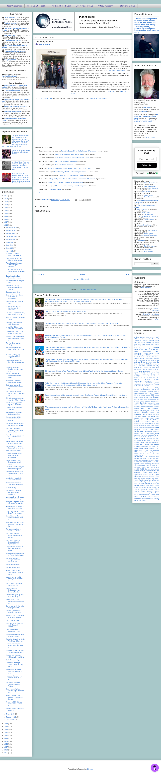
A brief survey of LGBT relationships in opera (70, 172)
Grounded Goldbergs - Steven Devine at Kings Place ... (14, 664)
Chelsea (136, 374)
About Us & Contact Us (36, 6)
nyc (154, 438)
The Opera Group (146, 482)
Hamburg (137, 412)
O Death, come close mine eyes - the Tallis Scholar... (15, 399)
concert (157, 379)
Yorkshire (144, 500)
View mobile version (82, 279)
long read (145, 423)
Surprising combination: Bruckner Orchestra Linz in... (15, 362)
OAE (139, 440)
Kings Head (142, 416)
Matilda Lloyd (148, 251)
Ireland (145, 414)
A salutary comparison (13, 451)
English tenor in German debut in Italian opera (14, 259)
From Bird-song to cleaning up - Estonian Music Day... (15, 436)
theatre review (139, 485)
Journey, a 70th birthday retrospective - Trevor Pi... (14, 704)
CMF (144, 377)
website (136, 493)
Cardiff (150, 369)
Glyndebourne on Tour (141, 406)
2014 (6, 726)
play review (155, 452)
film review (153, 399)
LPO (150, 423)
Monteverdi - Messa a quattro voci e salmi (13, 254)
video (157, 489)
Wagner (136, 491)
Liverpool (147, 421)
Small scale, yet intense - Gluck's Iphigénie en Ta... (15, 447)
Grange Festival (153, 407)
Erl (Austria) (142, 395)
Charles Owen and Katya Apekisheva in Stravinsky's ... (14, 296)
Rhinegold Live (143, 460)
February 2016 (11, 717)
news (42, 44)
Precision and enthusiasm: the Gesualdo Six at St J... (14, 473)
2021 (6, 210)
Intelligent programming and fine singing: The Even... (15, 502)
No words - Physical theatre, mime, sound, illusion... (15, 314)
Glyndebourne (154, 405)
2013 (6, 729)
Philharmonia (138, 452)
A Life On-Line (139, 337)
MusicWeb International (151, 314)
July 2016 (9, 242)
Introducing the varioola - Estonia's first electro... (14, 479)
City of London (149, 376)
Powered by (147, 173)
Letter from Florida (145, 420)
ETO (152, 395)
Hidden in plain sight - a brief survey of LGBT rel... (13, 677)
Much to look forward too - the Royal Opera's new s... (14, 579)
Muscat (149, 427)
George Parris (148, 214)
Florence (147, 401)
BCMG (136, 351)
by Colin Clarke (151, 362)
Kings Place (151, 416)
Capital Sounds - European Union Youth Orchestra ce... (15, 517)
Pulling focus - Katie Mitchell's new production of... (15, 601)
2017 (6, 222)
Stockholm (137, 476)
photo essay (147, 452)
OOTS (153, 440)
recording (156, 458)
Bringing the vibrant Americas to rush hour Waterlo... (14, 375)
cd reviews (155, 372)
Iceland (152, 412)
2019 (6, 216)
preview (47, 44)
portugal (142, 453)
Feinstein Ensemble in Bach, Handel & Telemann (78, 151)
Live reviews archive (84, 6)
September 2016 (12, 236)
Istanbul (150, 414)
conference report (139, 384)
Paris (146, 450)
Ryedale (136, 464)
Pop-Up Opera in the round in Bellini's (72, 179)
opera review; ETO (146, 446)
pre (153, 453)
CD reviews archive (106, 6)
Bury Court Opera (139, 360)
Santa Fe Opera (151, 465)
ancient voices (154, 340)
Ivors (157, 414)
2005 (6, 753)
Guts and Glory (11, 488)
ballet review (146, 344)
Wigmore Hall (140, 497)
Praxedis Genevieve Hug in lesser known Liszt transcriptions (69, 168)
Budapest (156, 358)
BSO (151, 358)
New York (143, 433)
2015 (6, 724)
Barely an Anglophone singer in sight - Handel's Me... (15, 690)
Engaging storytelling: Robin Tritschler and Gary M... (15, 640)
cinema (143, 376)
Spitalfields (138, 475)
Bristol (148, 355)
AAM (157, 337)
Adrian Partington (150, 183)
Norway (149, 438)
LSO (153, 423)
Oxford (136, 448)
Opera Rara (149, 444)
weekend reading (145, 493)
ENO (136, 395)
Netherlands (148, 431)
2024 (6, 201)
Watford (157, 491)
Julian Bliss (148, 249)
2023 (6, 204)
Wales (143, 491)
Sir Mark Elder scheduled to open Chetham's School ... (15, 338)
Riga (149, 460)
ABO (135, 339)
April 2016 (9, 251)
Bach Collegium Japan (13, 660)
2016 (6, 225)
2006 (6, 750)
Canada (144, 369)
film (149, 399)
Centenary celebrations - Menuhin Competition (14, 611)
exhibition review (143, 397)
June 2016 (10, 245)
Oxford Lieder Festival (146, 448)
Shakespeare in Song (13, 292)
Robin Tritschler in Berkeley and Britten (69, 154)
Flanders (141, 401)
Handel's (56, 189)
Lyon (157, 423)
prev (158, 453)
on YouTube (109, 91)
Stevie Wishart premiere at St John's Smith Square (14, 442)
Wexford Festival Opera (151, 494)
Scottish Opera (145, 467)
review (136, 460)
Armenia (143, 342)
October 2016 (11, 233)
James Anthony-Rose (144, 225)
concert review (143, 381)
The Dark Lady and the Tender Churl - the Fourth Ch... (15, 393)
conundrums (149, 384)
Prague (149, 453)
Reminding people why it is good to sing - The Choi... (15, 507)
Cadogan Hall (154, 367)
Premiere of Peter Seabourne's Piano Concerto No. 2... (13, 590)
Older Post (125, 274)
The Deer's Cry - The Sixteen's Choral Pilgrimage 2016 (13, 542)
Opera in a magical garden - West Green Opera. (15, 595)
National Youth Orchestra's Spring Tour (15, 709)
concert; (157, 382)
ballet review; (155, 344)
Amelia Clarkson (149, 220)
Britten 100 (150, 357)
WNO (152, 499)
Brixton (142, 358)
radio (150, 456)
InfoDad (156, 319)
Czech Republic (154, 386)
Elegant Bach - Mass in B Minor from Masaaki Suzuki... (14, 548)
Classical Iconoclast (155, 310)
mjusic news (150, 425)
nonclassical (150, 435)
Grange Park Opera (142, 408)
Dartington (142, 388)
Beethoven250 (147, 351)
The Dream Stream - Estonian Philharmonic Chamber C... (14, 430)
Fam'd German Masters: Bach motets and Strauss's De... (14, 455)
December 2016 (11, 227)
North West (147, 437)
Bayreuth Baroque (145, 348)
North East (138, 437)
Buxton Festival (151, 360)
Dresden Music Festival (148, 390)
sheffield (136, 469)
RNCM (157, 460)
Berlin (157, 351)
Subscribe (146, 165)
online (148, 440)
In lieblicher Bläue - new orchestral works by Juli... (15, 328)
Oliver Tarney (148, 197)
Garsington (143, 403)
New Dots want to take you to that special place (15, 468)
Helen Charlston (152, 188)
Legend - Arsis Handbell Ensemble (14, 408)
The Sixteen (142, 484)
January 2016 (11, 720)
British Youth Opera (140, 357)
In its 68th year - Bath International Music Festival (13, 356)
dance (136, 388)
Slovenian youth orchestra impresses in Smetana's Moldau (66, 311)
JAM (135, 416)
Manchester (143, 425)
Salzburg (137, 465)
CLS (140, 377)
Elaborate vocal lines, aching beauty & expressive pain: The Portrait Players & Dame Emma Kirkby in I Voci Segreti (86, 395)
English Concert (153, 393)
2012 (6, 732)
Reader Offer (138, 458)
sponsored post (147, 474)
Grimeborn (155, 408)
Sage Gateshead (153, 464)
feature (151, 397)
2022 (6, 207)
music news (148, 429)
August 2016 (10, 239)
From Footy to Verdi (12, 620)
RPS (149, 462)
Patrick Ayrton (148, 234)
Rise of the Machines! (13, 565)
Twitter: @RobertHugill (61, 6)
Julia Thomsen (148, 195)
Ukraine (154, 487)
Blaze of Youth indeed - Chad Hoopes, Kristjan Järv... (14, 572)
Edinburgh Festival (153, 391)
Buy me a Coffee (149, 137)
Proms (146, 456)
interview (138, 414)
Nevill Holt (156, 431)
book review (154, 353)
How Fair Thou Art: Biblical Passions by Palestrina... (15, 651)
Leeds (147, 418)
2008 (6, 744)
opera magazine (153, 442)
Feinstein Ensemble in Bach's (72, 158)
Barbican (143, 346)
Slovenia (147, 469)
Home (41, 193)
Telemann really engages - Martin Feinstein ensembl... (14, 625)
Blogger (90, 769)
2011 (6, 735)
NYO (157, 438)
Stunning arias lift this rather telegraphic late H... (15, 607)
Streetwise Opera (154, 476)
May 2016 (9, 248)
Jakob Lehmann (149, 246)
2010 (6, 738)
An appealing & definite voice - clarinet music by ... (15, 349)
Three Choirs (150, 485)
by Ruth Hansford (145, 366)
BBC (142, 349)
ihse (158, 412)
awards (157, 342)
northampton (155, 437)
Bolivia (146, 353)
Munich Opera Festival (140, 427)
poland (136, 453)
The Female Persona (13, 567)
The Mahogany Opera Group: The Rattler (13, 530)
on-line (144, 440)
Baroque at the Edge (153, 346)
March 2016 (10, 714)
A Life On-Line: (150, 337)
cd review (144, 371)
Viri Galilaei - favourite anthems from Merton (14, 381)
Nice (142, 435)
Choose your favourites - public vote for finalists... (15, 656)
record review (148, 458)
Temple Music (143, 480)
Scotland (137, 467)
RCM (157, 456)
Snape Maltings (139, 471)
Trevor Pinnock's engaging (71, 175)
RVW (157, 462)
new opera (137, 433)
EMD (142, 393)
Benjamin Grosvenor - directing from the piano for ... (14, 369)
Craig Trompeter (142, 209)
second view (155, 467)
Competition (147, 379)
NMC (145, 435)
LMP (152, 421)
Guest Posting (144, 410)
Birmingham (138, 353)
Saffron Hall (144, 464)
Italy (154, 414)
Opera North (138, 444)
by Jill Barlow (148, 364)
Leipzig (136, 420)
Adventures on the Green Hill (148, 339)
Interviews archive (127, 6)
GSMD (136, 410)
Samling (142, 465)
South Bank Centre (151, 473)
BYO (141, 367)
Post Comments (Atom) (87, 289)
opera (157, 440)
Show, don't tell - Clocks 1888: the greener (14, 323)
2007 (6, 747)
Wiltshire (156, 496)
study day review (139, 478)
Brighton (142, 355)
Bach (64, 165)
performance (155, 450)
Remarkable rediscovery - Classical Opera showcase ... (14, 265)
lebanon (136, 418)
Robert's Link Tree (14, 6)
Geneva (150, 403)
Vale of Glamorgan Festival (143, 489)
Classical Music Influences (143, 122)
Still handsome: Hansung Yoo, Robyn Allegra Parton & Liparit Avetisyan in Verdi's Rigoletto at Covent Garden (84, 371)
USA (157, 487)
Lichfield (136, 421)
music (153, 427)
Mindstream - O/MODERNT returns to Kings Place (15, 332)
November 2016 (11, 230)
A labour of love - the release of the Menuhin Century (14, 697)
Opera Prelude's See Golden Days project (13, 277)
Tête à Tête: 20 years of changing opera (14, 584)
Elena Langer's (71, 186)
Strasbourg (145, 476)
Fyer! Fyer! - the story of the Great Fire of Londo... (15, 512)
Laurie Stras (140, 241)
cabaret (146, 367)
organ (153, 446)
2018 (6, 219)
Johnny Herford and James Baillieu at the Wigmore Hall (15, 524)
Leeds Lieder (154, 418)
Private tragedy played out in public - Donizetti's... (14, 404)
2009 (6, 741)
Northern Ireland (140, 438)
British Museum (154, 355)
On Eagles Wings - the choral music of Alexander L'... (13, 308)
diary (157, 388)
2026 (6, 196)
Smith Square (155, 469)
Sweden (148, 478)
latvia (157, 416)
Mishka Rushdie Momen (149, 235)
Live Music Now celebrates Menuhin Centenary (15, 498)
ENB (146, 393)
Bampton (137, 346)
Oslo (157, 446)
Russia (153, 462)
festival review (143, 399)
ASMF (148, 342)
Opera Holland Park (45, 98)
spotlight (155, 475)
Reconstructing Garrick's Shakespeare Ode (14, 413)
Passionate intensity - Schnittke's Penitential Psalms (14, 287)
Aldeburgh (137, 341)
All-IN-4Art (145, 340)
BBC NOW (148, 349)
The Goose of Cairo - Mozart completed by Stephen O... (14, 535)
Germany (156, 403)
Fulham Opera (154, 401)
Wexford (141, 494)
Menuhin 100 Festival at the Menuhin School (15, 635)
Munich (157, 425)
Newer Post (40, 274)
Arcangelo (137, 342)
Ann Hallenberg (152, 230)
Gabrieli (136, 403)
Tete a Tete (152, 480)
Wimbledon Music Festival (142, 498)
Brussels (147, 358)
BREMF (137, 355)
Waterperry (150, 491)
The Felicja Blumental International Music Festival (13, 684)
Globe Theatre (140, 405)
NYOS (136, 440)
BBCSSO (156, 349)
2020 (6, 213)
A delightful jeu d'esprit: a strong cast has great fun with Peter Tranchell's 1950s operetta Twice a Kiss (81, 323)
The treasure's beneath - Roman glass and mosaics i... (14, 492)
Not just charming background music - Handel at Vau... (13, 560)
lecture (142, 418)
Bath (135, 348)
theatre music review (152, 483)
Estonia (148, 395)
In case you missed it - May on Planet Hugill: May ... (15, 554)
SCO (157, 465)
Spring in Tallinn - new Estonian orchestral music (13, 462)
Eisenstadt (137, 393)
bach (135, 344)
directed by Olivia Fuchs (98, 98)
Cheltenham (145, 374)
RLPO (152, 460)
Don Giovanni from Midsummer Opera (13, 630)
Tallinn (136, 480)
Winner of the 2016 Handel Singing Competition (15, 616)
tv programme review (145, 487)
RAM (153, 456)
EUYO (136, 397)
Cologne (136, 379)
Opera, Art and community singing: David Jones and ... (15, 271)
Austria (152, 342)
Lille (142, 421)
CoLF (157, 377)
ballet (139, 344)
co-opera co (151, 377)
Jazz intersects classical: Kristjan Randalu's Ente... (15, 484)
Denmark (150, 388)
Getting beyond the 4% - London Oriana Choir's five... (14, 387)
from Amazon (146, 288)
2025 (6, 199)
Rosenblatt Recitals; (141, 462)
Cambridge (137, 369)
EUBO (157, 395)
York (140, 500)
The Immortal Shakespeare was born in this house (15, 424)
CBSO (154, 369)
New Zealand (150, 433)
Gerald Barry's (65, 182)
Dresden (137, 390)
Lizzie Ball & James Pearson (146, 216)
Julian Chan (146, 213)
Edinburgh (143, 391)
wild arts (150, 496)
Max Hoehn (146, 192)
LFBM (154, 420)
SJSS (142, 469)
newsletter (137, 435)
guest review (154, 410)
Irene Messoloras (150, 186)
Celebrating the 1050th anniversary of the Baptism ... (13, 419)
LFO (158, 420)
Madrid (136, 425)
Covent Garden (143, 386)
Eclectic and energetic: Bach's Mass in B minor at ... (14, 645)
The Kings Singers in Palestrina (65, 161)
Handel (145, 412)
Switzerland (155, 478)
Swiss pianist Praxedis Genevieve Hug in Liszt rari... (14, 671)
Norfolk (156, 435)
